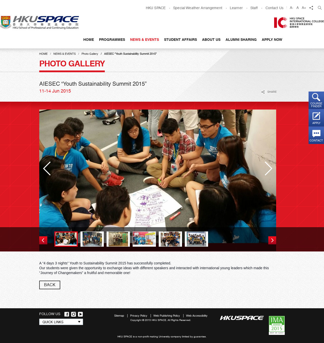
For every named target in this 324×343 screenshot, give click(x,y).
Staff (254, 8)
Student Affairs (180, 40)
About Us (211, 40)
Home (88, 40)
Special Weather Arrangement (197, 8)
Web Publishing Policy (167, 315)
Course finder (316, 105)
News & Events (144, 40)
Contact (316, 140)
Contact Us (275, 8)
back (49, 284)
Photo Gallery (90, 54)
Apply (316, 123)
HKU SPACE (156, 8)
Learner (236, 8)
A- (291, 8)
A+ (304, 8)
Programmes (112, 40)
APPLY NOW (272, 40)
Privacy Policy (139, 315)
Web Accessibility (197, 315)
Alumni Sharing (241, 40)
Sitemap (119, 315)
